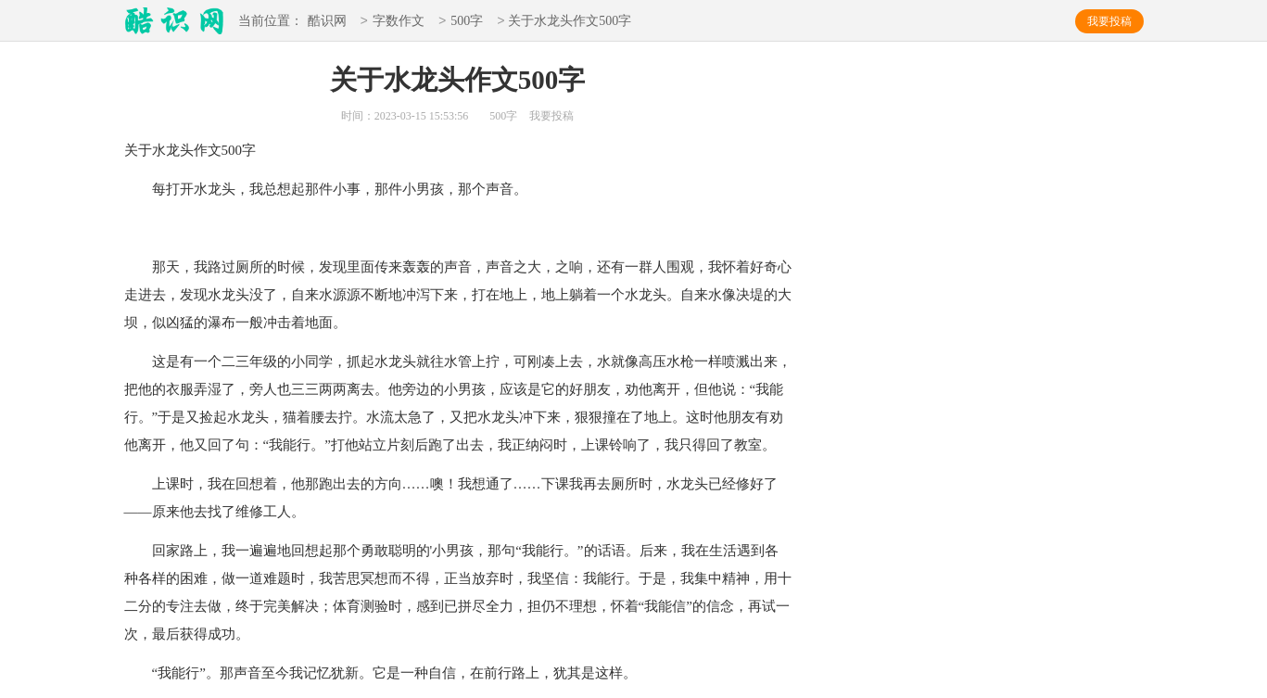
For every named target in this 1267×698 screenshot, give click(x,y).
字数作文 (398, 22)
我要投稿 (1109, 21)
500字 (466, 22)
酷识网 (327, 22)
